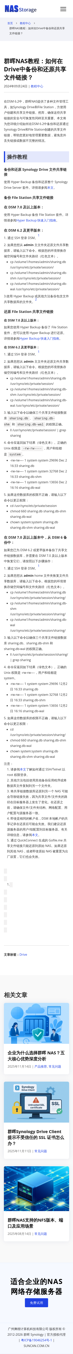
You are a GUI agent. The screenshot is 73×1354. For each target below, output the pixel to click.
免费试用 (36, 1303)
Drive (23, 954)
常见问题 (55, 1066)
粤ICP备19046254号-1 (36, 1340)
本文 (50, 187)
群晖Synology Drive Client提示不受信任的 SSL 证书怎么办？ (36, 1137)
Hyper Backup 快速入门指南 (36, 220)
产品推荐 (40, 1066)
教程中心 (25, 23)
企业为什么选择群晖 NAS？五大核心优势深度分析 (36, 1056)
